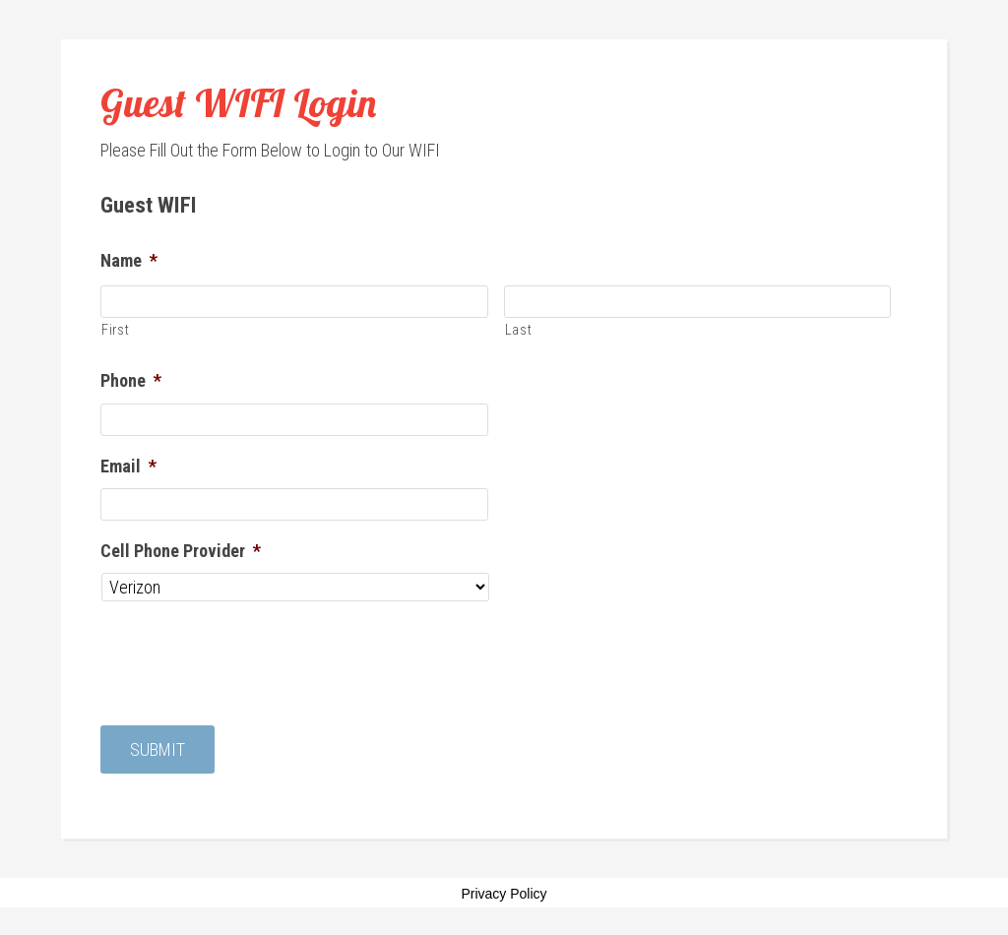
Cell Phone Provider (180, 550)
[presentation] (250, 656)
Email (128, 466)
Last (519, 330)
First (115, 330)
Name (129, 260)
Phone (130, 380)
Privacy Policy (503, 895)
